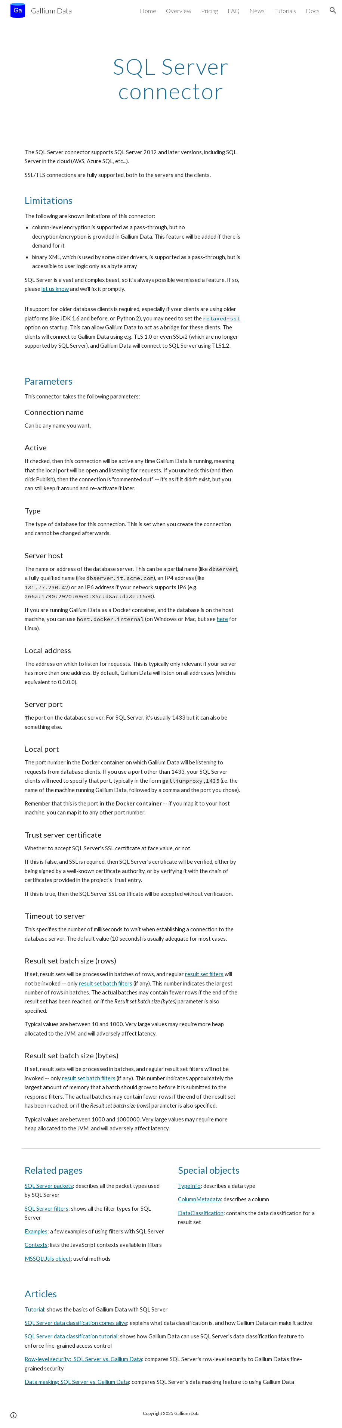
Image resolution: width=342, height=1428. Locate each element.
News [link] (257, 10)
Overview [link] (178, 10)
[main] (171, 78)
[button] (333, 10)
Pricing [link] (209, 10)
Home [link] (148, 10)
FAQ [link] (234, 10)
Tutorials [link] (285, 10)
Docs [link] (313, 10)
